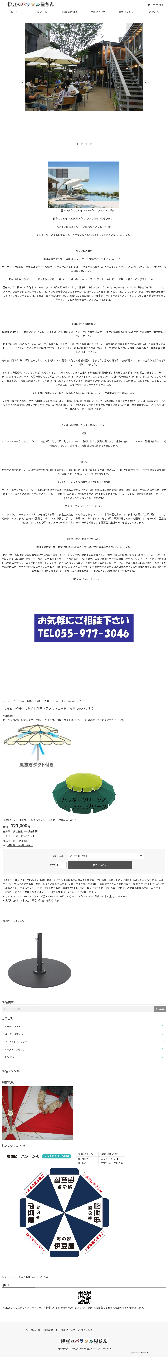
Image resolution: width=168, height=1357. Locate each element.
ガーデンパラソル (17, 701)
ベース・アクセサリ (15, 1049)
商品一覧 (42, 12)
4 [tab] (90, 142)
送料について (97, 12)
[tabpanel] (84, 67)
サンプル (9, 1057)
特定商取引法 (70, 12)
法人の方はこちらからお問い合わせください (26, 1277)
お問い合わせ (126, 12)
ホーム (14, 12)
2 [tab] (81, 142)
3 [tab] (86, 142)
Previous (22, 82)
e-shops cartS (144, 1353)
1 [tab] (77, 142)
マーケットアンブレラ (16, 1041)
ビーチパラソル (12, 1026)
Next (146, 82)
